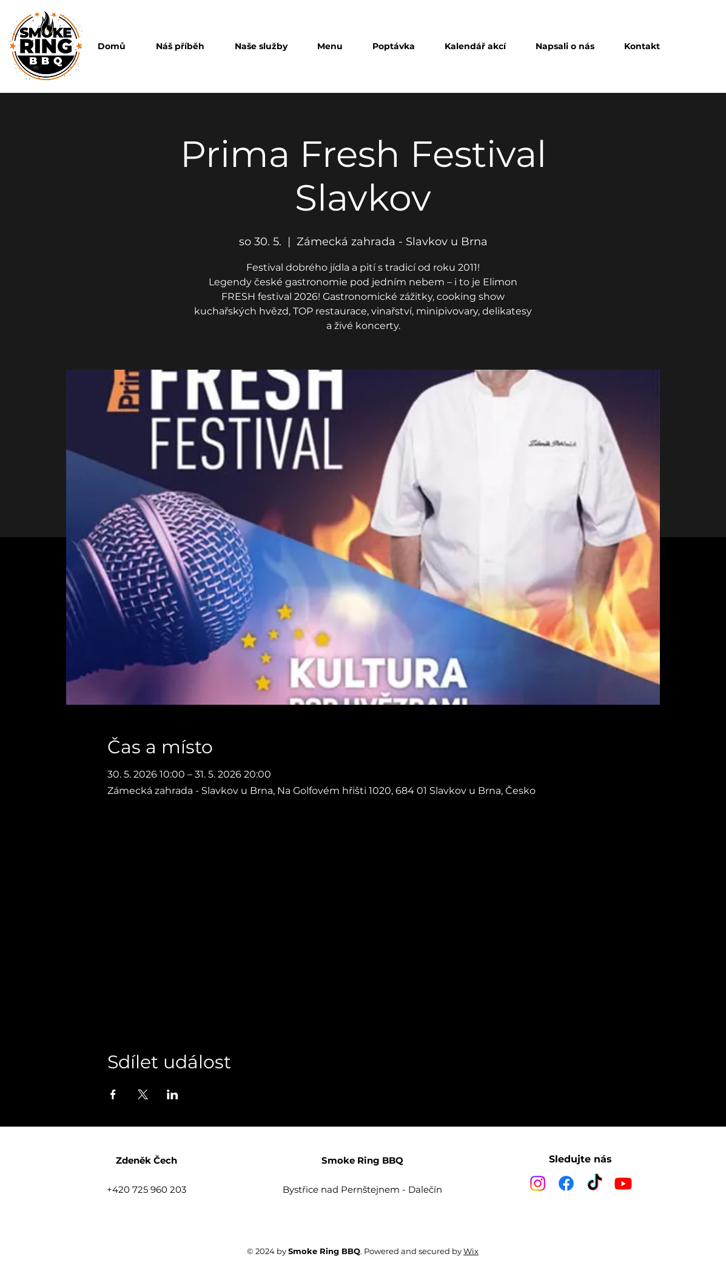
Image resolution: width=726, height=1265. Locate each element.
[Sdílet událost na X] (143, 1094)
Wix (471, 1251)
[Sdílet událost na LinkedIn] (172, 1094)
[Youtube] (623, 1183)
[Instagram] (538, 1183)
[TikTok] (595, 1183)
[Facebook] (566, 1183)
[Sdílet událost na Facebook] (113, 1094)
